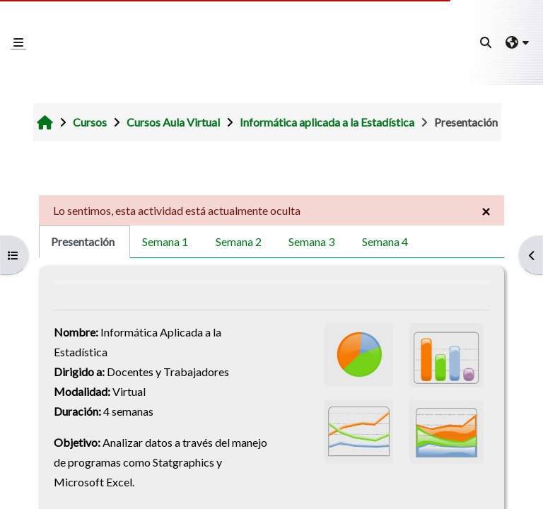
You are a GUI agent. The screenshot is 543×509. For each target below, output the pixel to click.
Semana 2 (239, 241)
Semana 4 (385, 241)
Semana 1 (165, 241)
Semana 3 (311, 241)
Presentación (83, 241)
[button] (486, 42)
